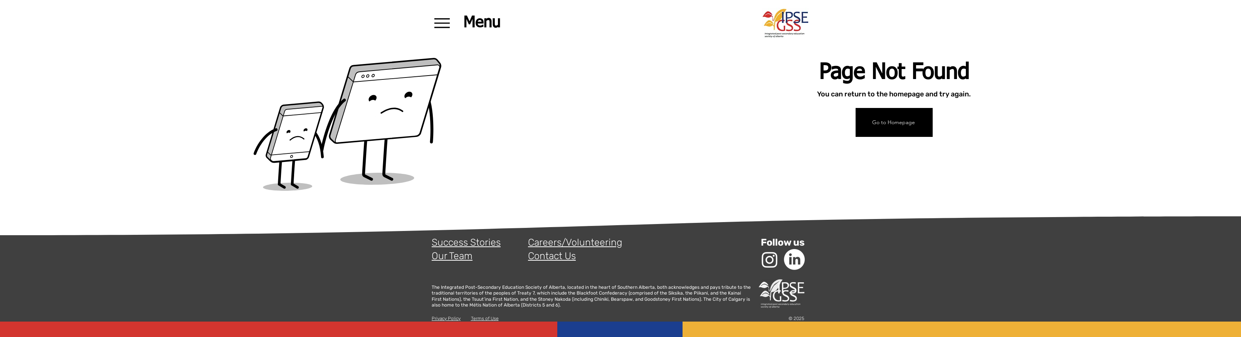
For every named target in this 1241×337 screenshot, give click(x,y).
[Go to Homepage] (894, 122)
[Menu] (475, 23)
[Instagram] (769, 259)
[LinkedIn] (794, 259)
